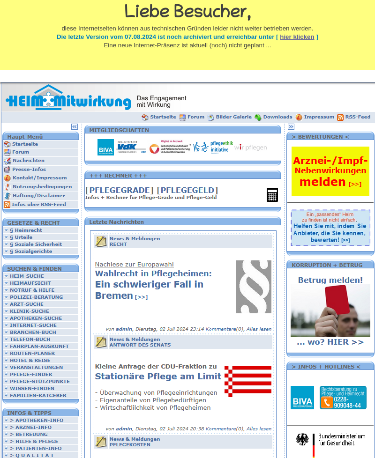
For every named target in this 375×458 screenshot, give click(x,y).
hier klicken (297, 36)
